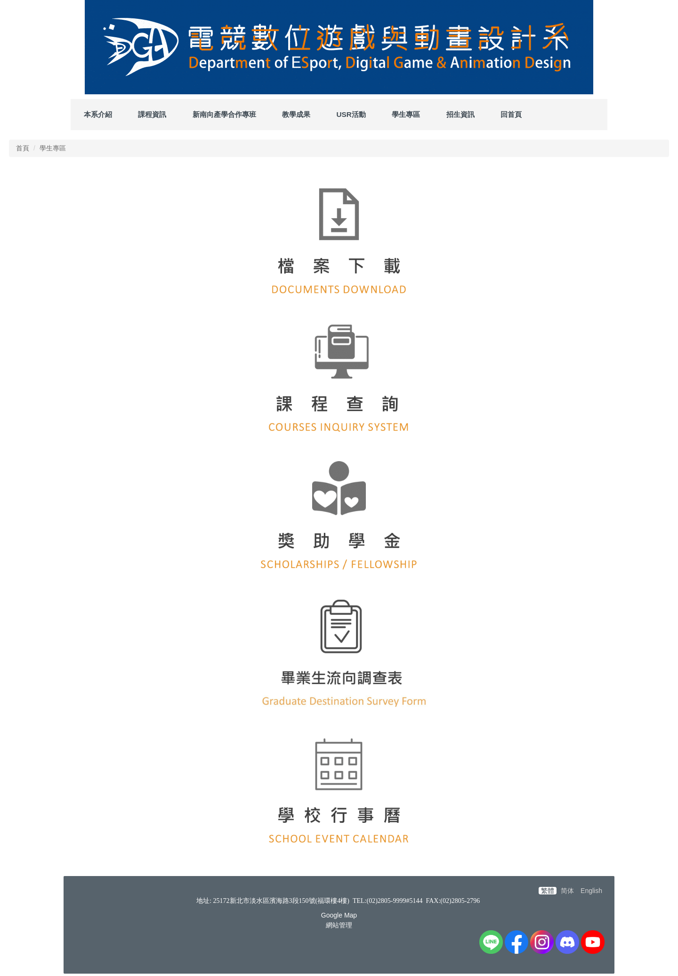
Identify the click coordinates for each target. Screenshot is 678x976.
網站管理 (339, 925)
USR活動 (351, 114)
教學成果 (296, 114)
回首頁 (511, 114)
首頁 (22, 148)
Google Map (339, 915)
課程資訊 (152, 114)
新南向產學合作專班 (224, 114)
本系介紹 (98, 114)
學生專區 (406, 114)
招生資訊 (460, 114)
